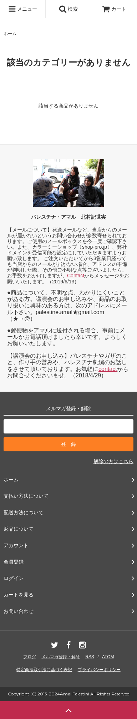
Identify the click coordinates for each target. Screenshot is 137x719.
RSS (89, 656)
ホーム (10, 33)
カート (114, 9)
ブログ (29, 656)
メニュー (22, 9)
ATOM (108, 656)
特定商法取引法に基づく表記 (44, 669)
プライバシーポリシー (99, 669)
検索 (68, 9)
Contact (75, 275)
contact (107, 369)
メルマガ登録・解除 (60, 656)
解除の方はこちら (113, 461)
